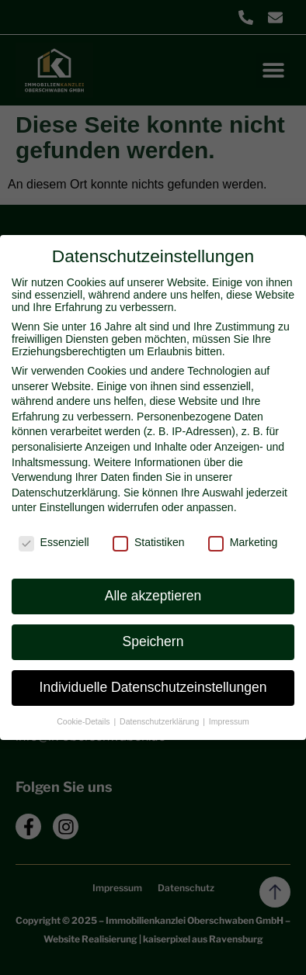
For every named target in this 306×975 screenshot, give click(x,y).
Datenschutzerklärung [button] (160, 721)
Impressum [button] (229, 721)
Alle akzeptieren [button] (153, 595)
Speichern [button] (153, 641)
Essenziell (54, 542)
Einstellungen (72, 507)
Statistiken (149, 542)
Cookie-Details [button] (84, 721)
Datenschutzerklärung (64, 492)
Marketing (242, 542)
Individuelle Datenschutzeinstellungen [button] (153, 687)
